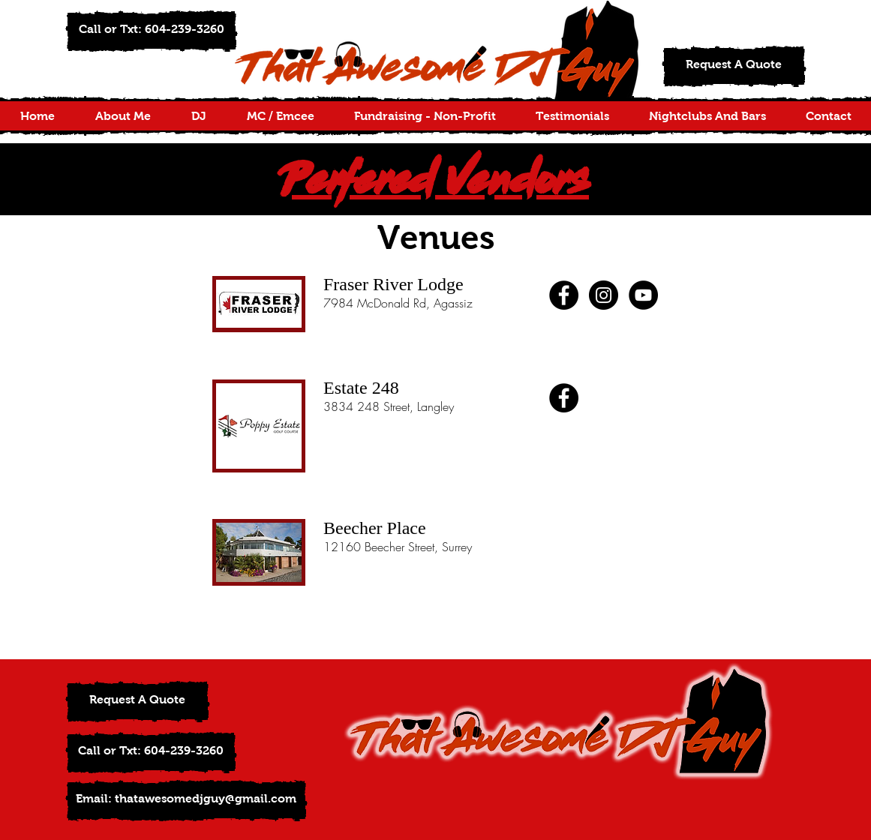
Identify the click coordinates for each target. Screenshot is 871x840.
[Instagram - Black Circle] (603, 295)
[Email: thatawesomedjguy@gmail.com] (186, 800)
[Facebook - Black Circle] (563, 295)
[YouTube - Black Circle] (643, 295)
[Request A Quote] (734, 66)
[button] (151, 31)
